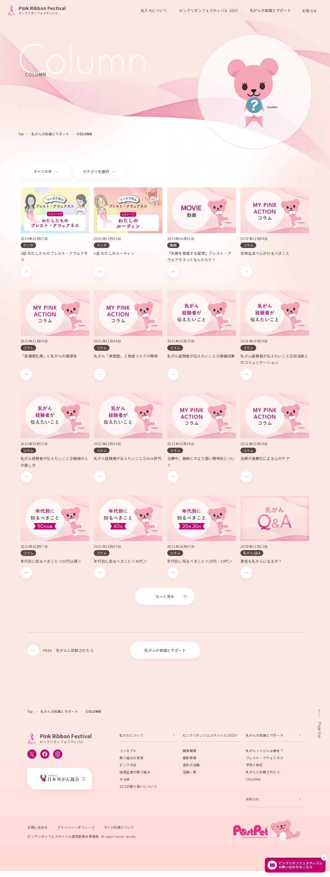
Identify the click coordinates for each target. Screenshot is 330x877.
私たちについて (131, 736)
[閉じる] (324, 858)
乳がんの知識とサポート (50, 133)
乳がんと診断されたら (263, 773)
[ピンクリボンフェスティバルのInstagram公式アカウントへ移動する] (57, 755)
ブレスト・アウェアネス (265, 759)
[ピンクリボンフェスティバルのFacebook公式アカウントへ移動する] (44, 755)
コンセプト (128, 752)
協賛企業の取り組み (135, 773)
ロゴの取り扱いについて (138, 788)
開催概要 (189, 752)
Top (21, 133)
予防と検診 (254, 766)
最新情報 (189, 759)
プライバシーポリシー (74, 828)
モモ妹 (125, 780)
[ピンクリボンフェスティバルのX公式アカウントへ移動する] (31, 755)
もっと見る (165, 596)
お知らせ (309, 10)
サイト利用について (119, 828)
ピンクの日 (128, 766)
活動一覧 (189, 773)
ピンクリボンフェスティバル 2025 (209, 736)
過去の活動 (191, 766)
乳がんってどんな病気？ (265, 752)
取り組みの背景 (131, 759)
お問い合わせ (37, 828)
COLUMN (84, 133)
